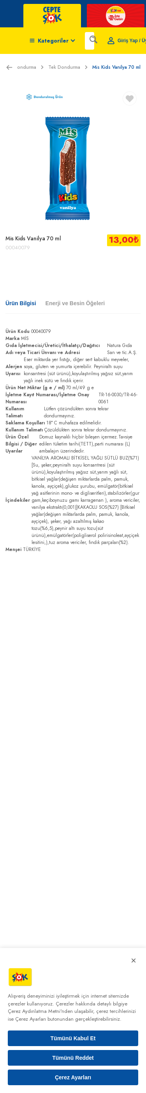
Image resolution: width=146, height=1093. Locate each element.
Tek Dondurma (68, 67)
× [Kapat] (133, 960)
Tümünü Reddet (73, 1058)
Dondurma (29, 67)
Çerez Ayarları (73, 1077)
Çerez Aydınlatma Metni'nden (40, 1011)
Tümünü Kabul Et (73, 1038)
